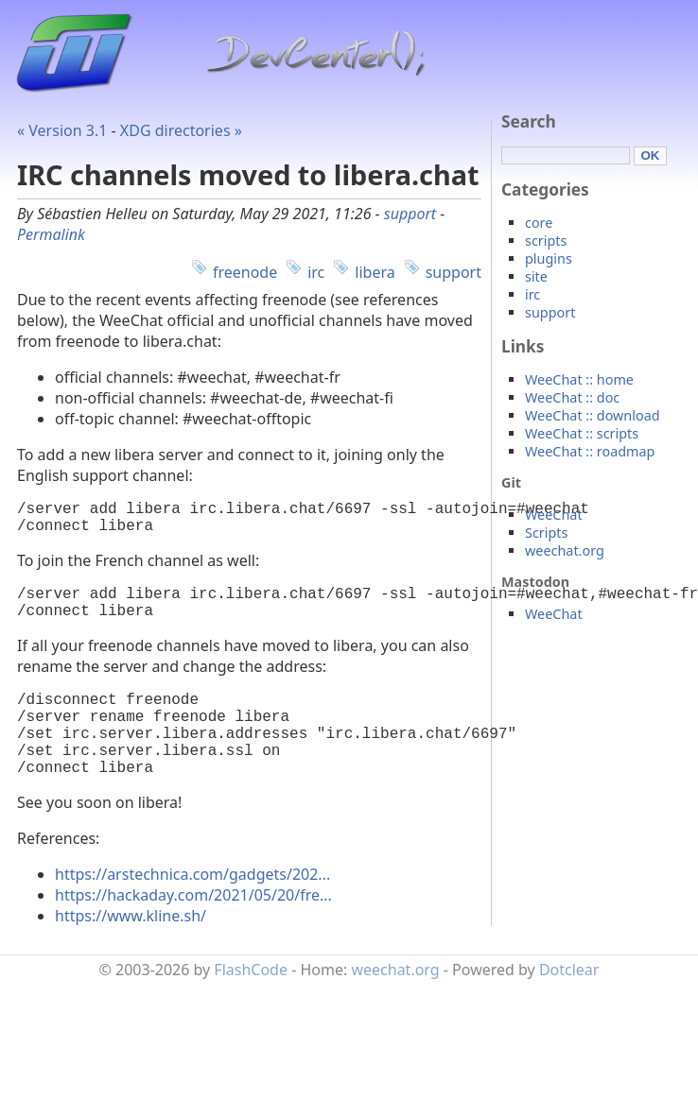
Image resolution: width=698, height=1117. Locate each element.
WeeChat (554, 515)
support (410, 213)
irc (315, 272)
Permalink (51, 234)
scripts (546, 240)
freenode (245, 272)
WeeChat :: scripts (581, 433)
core (538, 223)
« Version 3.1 (62, 130)
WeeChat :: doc (572, 397)
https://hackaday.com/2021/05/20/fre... (193, 929)
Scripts (546, 532)
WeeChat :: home (579, 379)
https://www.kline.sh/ (130, 949)
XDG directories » (181, 130)
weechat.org (564, 550)
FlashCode (251, 1003)
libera (374, 272)
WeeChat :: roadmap (589, 451)
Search (528, 121)
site (536, 276)
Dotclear (569, 1003)
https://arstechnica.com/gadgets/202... (192, 908)
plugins (548, 258)
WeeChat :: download (592, 415)
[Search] (565, 155)
